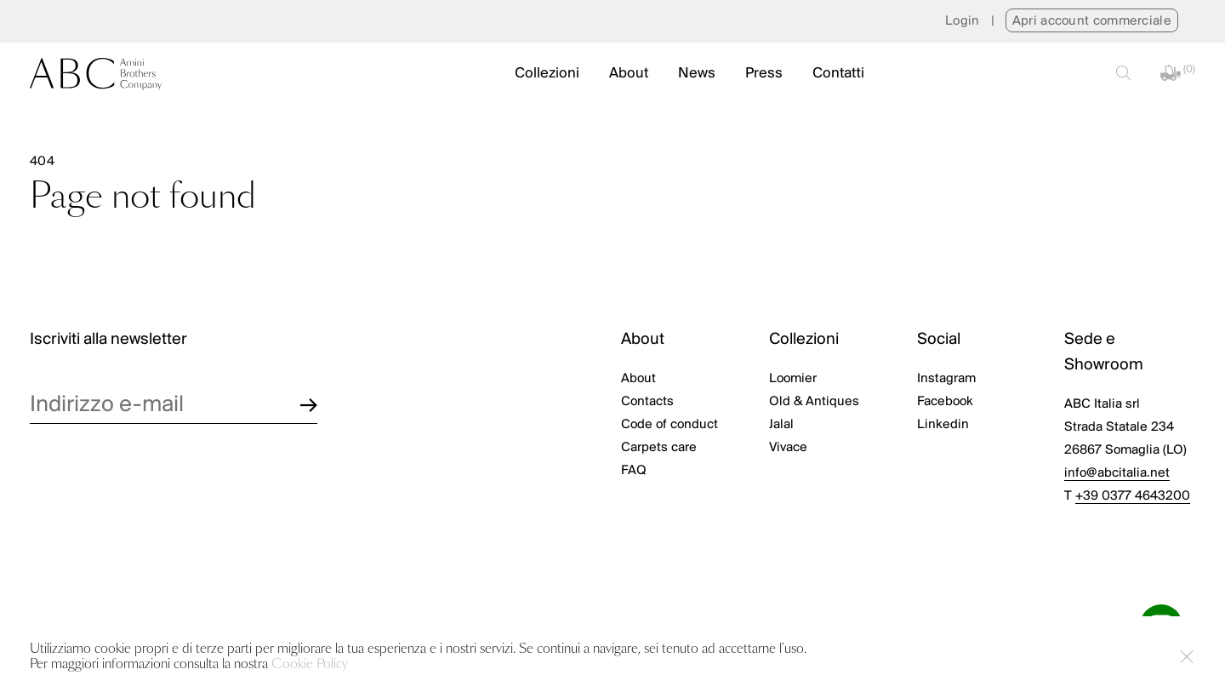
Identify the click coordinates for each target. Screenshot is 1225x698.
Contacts (647, 402)
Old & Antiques (814, 402)
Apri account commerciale (1091, 21)
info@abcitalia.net (1117, 473)
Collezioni (547, 74)
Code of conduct (669, 425)
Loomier (793, 379)
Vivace (788, 448)
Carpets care (659, 448)
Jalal (781, 425)
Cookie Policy (309, 664)
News (696, 74)
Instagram (946, 379)
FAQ (634, 471)
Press (764, 74)
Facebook (945, 402)
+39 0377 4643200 (1132, 496)
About (628, 74)
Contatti (838, 74)
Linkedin (943, 425)
